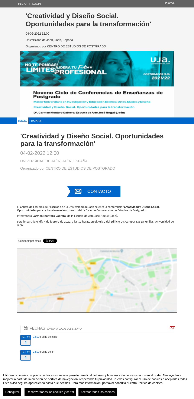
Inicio (22, 3)
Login (36, 3)
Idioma (170, 3)
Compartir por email (29, 240)
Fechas (35, 120)
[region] (97, 383)
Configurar (12, 392)
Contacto (99, 191)
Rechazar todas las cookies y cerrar (50, 392)
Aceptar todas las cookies (98, 392)
